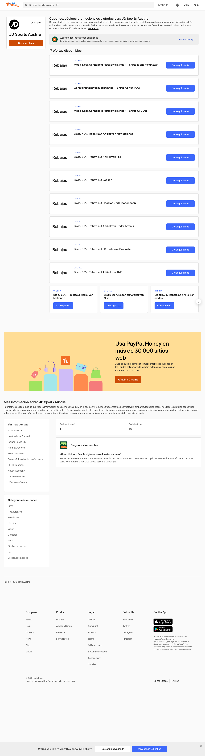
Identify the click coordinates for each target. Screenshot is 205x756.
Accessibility (94, 658)
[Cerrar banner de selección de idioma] (200, 746)
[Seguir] (36, 22)
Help (28, 626)
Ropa (10, 540)
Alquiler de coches (17, 546)
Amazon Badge (64, 626)
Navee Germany (16, 470)
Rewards (60, 632)
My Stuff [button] (164, 5)
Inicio (6, 581)
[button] (166, 681)
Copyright (93, 626)
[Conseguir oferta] (180, 65)
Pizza (10, 506)
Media (29, 651)
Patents (92, 632)
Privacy (91, 619)
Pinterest (127, 638)
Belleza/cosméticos (18, 557)
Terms (91, 638)
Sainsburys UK (15, 430)
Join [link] (186, 5)
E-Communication (97, 651)
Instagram (128, 632)
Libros (11, 552)
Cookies (92, 664)
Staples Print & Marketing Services (25, 459)
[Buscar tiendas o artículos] (88, 5)
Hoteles (12, 523)
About (29, 619)
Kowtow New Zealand (19, 436)
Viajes (11, 529)
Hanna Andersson (17, 447)
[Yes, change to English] (149, 749)
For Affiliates (62, 638)
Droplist (60, 619)
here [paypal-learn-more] (73, 681)
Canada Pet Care (16, 476)
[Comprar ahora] (26, 43)
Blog (28, 645)
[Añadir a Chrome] (128, 379)
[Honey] (12, 5)
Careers (30, 632)
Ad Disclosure (95, 645)
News (28, 638)
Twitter (126, 626)
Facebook (128, 619)
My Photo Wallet (16, 453)
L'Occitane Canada (17, 482)
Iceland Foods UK (17, 442)
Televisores (13, 517)
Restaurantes (15, 511)
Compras (12, 534)
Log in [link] (196, 5)
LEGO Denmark (16, 465)
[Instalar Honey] (186, 39)
